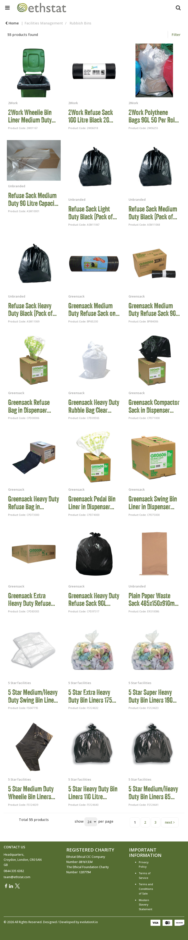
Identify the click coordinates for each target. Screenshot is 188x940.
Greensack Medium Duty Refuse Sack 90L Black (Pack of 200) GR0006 (153, 309)
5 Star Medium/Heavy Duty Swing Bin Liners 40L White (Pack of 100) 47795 (33, 696)
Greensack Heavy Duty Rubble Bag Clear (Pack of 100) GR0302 (93, 406)
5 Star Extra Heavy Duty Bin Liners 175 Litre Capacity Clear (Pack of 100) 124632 (92, 696)
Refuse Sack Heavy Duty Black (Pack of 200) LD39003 (30, 309)
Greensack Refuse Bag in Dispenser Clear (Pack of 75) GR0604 (29, 406)
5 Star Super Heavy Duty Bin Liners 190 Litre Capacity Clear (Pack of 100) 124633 (152, 696)
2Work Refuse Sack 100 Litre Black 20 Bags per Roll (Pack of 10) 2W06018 (93, 116)
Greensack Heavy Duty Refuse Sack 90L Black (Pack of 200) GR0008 (93, 599)
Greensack (76, 296)
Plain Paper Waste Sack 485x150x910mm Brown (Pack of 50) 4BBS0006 (154, 599)
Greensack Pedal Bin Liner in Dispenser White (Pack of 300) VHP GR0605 (92, 502)
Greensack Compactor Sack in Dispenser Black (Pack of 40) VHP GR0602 (154, 406)
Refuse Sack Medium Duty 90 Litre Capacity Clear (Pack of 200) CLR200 (33, 199)
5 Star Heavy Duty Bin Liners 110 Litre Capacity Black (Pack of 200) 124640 (93, 792)
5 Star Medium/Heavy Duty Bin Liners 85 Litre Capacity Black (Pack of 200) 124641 (153, 792)
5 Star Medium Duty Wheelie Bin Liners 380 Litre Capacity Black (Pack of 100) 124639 (31, 792)
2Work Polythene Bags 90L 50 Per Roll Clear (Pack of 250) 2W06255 (152, 116)
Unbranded (16, 186)
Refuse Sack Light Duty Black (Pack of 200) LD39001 (90, 213)
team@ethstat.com (17, 877)
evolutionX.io (89, 922)
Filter (176, 34)
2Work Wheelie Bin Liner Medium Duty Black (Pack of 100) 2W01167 (30, 116)
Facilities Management (43, 23)
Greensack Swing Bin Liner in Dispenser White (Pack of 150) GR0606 (153, 502)
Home (12, 23)
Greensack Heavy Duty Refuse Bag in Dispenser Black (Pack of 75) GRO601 (33, 502)
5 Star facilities (19, 683)
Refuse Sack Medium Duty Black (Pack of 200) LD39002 (153, 213)
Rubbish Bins (80, 23)
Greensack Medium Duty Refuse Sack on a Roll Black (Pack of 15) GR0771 (93, 309)
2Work (13, 103)
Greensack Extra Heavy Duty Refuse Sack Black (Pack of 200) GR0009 (30, 599)
